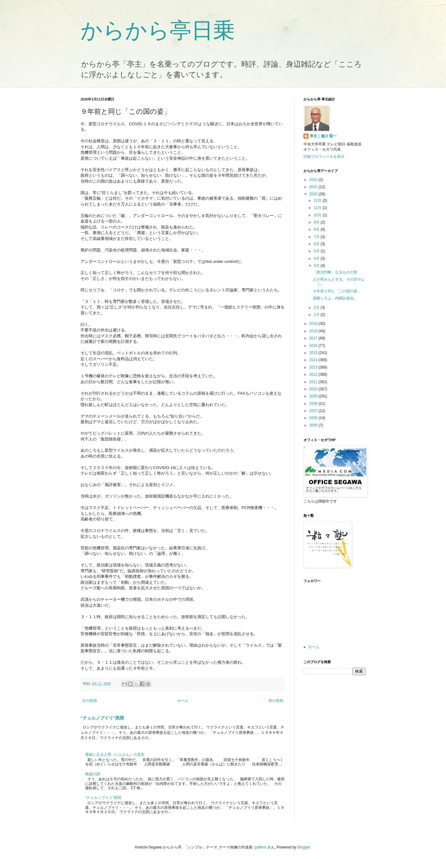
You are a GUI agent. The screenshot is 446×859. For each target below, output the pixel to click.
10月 (318, 215)
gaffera (260, 847)
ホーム (182, 700)
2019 (314, 323)
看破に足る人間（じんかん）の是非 (115, 754)
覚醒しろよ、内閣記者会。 (335, 298)
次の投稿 (89, 700)
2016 (314, 345)
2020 (314, 194)
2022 (314, 180)
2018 (314, 331)
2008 (314, 403)
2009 (314, 396)
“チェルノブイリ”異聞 (102, 717)
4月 (317, 258)
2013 (314, 367)
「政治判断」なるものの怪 (335, 272)
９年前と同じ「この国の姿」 (337, 291)
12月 (318, 200)
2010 (314, 389)
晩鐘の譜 (92, 774)
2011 (314, 382)
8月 (317, 229)
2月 (317, 307)
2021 (314, 187)
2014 (314, 360)
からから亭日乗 (158, 30)
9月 (317, 222)
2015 (314, 353)
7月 (317, 237)
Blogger (303, 847)
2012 (314, 374)
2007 (314, 411)
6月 (317, 244)
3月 (317, 265)
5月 (317, 251)
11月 (318, 208)
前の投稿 (276, 700)
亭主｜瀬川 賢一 (323, 136)
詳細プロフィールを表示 (324, 156)
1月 (317, 314)
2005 (314, 425)
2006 (314, 418)
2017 (314, 338)
